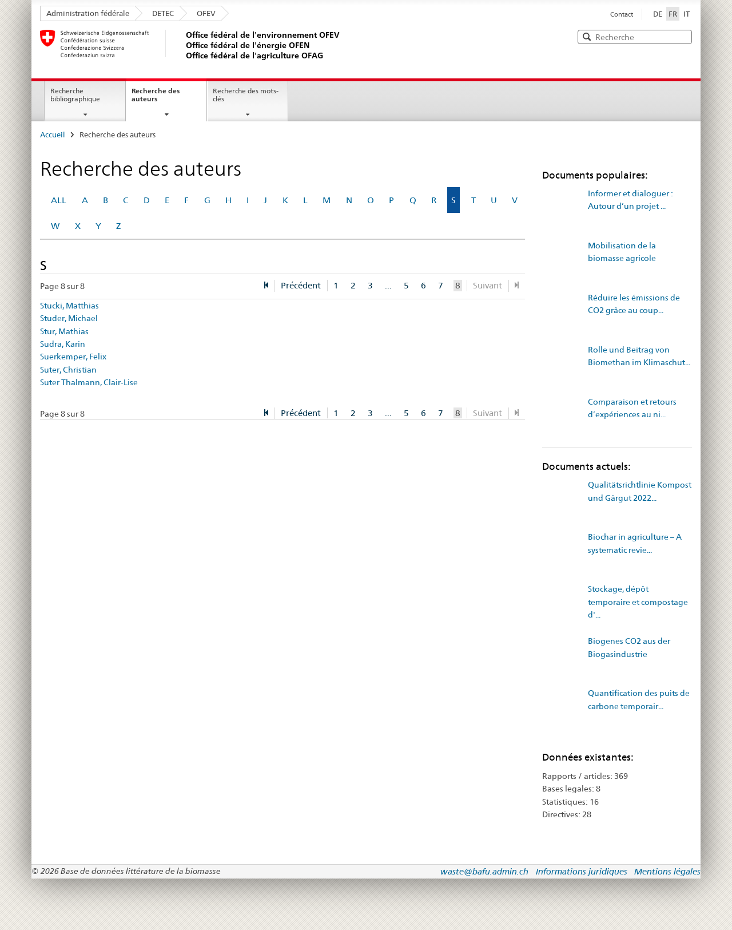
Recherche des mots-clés (246, 95)
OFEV (206, 13)
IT (686, 13)
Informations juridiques (581, 871)
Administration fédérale (87, 13)
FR (674, 13)
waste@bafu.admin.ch (484, 871)
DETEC (163, 13)
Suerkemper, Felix (73, 356)
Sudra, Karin (62, 344)
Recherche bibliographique (75, 95)
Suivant (487, 285)
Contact (621, 14)
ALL (58, 200)
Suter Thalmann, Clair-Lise (89, 382)
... (388, 285)
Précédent (301, 285)
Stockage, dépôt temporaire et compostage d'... (638, 601)
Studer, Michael (69, 318)
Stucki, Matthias (69, 305)
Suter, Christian (68, 369)
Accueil (52, 134)
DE (657, 13)
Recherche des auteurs (156, 95)
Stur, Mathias (64, 331)
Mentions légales (667, 871)
